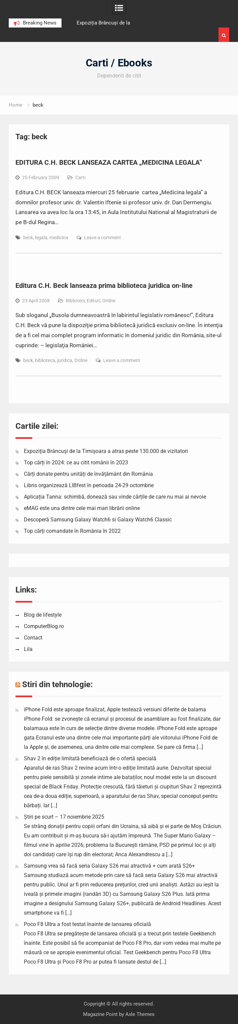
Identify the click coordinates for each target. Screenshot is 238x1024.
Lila (28, 649)
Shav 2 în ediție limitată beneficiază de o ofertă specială (90, 758)
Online (108, 300)
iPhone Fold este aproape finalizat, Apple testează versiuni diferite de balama (115, 709)
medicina (58, 237)
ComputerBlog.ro (44, 626)
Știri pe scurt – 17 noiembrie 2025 (64, 817)
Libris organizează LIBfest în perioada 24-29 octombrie (89, 485)
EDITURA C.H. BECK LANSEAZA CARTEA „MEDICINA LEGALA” (108, 162)
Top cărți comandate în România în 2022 (72, 531)
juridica (64, 360)
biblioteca (45, 360)
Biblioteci (75, 300)
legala (41, 237)
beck (28, 237)
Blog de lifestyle (43, 615)
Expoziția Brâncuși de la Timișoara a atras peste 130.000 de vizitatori (106, 451)
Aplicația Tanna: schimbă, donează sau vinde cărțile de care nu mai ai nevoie (115, 497)
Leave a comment (102, 237)
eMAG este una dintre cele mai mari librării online (82, 508)
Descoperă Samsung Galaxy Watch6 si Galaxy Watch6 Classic (98, 519)
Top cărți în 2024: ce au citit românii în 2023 (76, 462)
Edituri (93, 300)
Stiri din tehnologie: (57, 684)
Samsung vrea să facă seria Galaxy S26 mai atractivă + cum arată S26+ (109, 866)
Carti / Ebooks (119, 63)
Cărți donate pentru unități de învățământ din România (88, 474)
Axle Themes (140, 1014)
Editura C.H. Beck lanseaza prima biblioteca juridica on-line (104, 285)
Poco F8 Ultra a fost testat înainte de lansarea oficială (87, 924)
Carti (80, 177)
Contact (33, 637)
